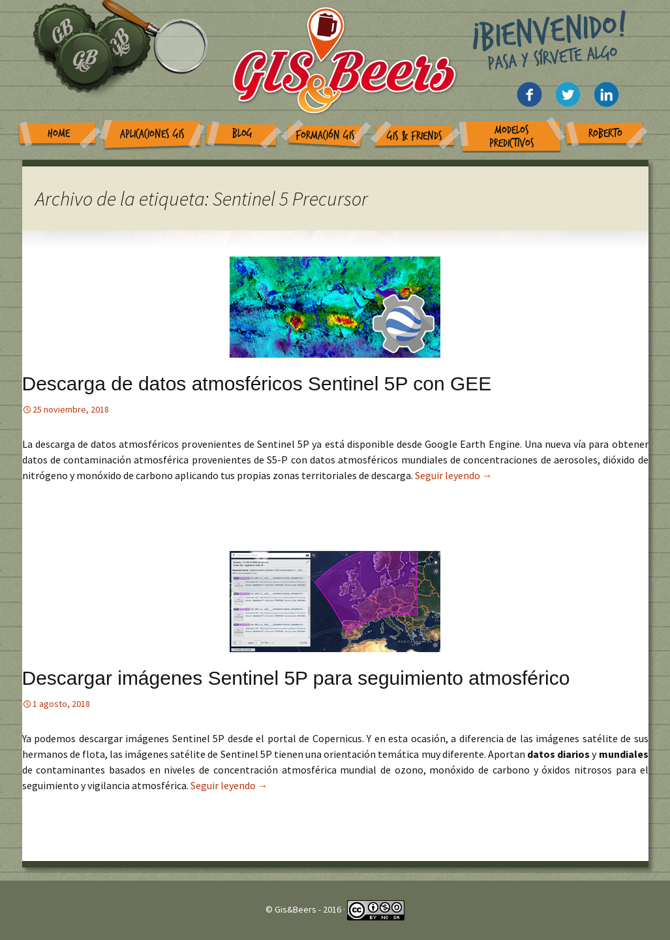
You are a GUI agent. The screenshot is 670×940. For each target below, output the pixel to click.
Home (59, 133)
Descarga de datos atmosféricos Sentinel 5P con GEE (257, 383)
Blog (242, 133)
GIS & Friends (414, 136)
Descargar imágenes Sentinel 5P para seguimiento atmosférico (296, 678)
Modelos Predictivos (511, 136)
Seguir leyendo (454, 475)
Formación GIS (325, 135)
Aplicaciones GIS (152, 134)
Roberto (605, 133)
